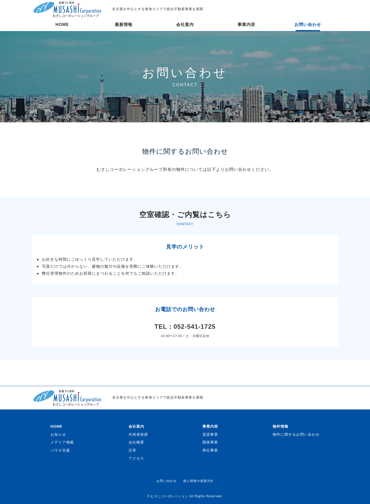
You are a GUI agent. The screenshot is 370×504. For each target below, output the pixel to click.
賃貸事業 (210, 434)
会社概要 (136, 442)
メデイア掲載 (62, 442)
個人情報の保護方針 (198, 481)
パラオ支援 (60, 450)
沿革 (132, 450)
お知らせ (58, 434)
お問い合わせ (308, 24)
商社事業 (210, 450)
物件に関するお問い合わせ (296, 434)
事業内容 (246, 24)
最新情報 (123, 24)
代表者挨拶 (138, 434)
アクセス (136, 458)
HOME (62, 24)
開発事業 (210, 442)
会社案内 (185, 24)
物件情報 (280, 426)
